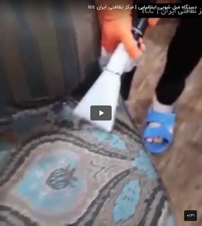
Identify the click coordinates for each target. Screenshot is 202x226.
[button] (101, 113)
